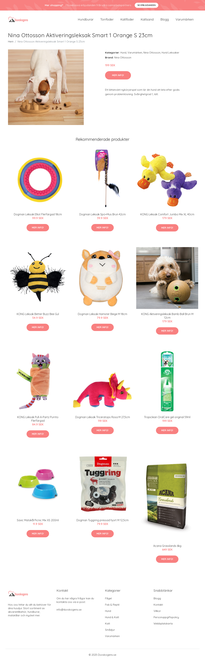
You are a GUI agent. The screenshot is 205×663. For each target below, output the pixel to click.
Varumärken (185, 21)
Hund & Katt (112, 619)
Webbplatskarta (163, 626)
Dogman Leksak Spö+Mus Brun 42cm (102, 216)
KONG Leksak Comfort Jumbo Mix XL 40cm (167, 216)
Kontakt (158, 607)
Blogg (164, 21)
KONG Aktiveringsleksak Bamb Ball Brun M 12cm (167, 318)
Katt (107, 626)
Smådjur (110, 632)
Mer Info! (118, 77)
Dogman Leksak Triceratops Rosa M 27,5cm (102, 419)
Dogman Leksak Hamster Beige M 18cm (102, 316)
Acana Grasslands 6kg (167, 548)
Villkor (157, 613)
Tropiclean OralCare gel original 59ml (167, 419)
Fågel (108, 600)
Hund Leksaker (170, 55)
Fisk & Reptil (112, 607)
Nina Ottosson (151, 55)
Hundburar (85, 21)
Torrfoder (107, 21)
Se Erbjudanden (146, 5)
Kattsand (147, 21)
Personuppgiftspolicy (166, 619)
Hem (10, 44)
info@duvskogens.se (69, 612)
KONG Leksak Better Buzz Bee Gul (38, 316)
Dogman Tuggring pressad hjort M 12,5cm (102, 522)
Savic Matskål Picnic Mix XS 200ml (38, 522)
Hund (123, 55)
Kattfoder (127, 21)
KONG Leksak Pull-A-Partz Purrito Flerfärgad (37, 421)
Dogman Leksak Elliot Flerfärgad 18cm (38, 216)
